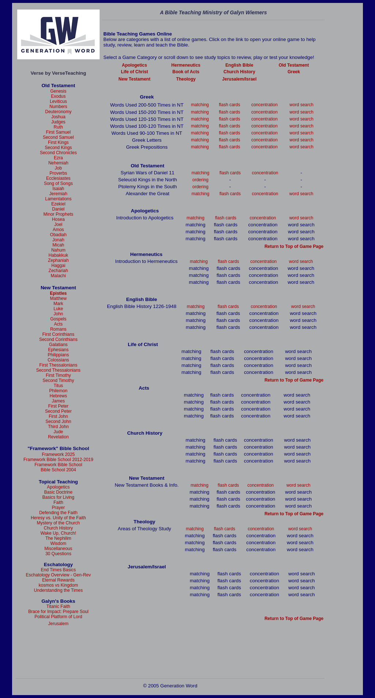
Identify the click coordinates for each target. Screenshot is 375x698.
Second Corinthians (58, 339)
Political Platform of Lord (58, 616)
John (58, 313)
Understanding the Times (58, 590)
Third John (58, 426)
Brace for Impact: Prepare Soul (58, 611)
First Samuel (58, 132)
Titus (58, 385)
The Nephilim (58, 538)
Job (58, 168)
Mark (58, 303)
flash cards (229, 104)
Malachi (58, 275)
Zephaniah (58, 260)
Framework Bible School (58, 464)
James (58, 401)
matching (200, 104)
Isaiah (58, 188)
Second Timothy (58, 380)
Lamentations (58, 198)
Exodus (58, 96)
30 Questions (58, 553)
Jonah (58, 239)
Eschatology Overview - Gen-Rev (58, 575)
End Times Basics (58, 569)
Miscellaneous (58, 548)
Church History (58, 528)
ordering (200, 179)
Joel (58, 224)
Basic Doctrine (58, 492)
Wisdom (58, 543)
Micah (58, 245)
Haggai (58, 265)
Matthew (58, 298)
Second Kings (58, 147)
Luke (58, 308)
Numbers (58, 106)
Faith (58, 502)
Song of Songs (58, 183)
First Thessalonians (58, 365)
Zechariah (58, 270)
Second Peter (58, 411)
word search (301, 104)
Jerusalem (58, 623)
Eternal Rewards (58, 580)
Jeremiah (58, 193)
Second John (58, 421)
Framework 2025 (58, 454)
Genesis (58, 91)
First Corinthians (58, 334)
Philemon (58, 390)
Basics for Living (58, 497)
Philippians (58, 354)
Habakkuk (58, 255)
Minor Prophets (58, 214)
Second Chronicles (58, 152)
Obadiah (58, 234)
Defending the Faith (58, 512)
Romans (58, 329)
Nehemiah (58, 163)
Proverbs (58, 173)
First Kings (58, 142)
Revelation (58, 436)
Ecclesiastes (58, 178)
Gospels (58, 319)
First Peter (58, 406)
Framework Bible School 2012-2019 (58, 459)
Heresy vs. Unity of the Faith (58, 517)
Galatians (58, 344)
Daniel (58, 209)
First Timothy (58, 375)
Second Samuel (58, 137)
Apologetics (58, 487)
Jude (58, 431)
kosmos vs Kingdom (58, 585)
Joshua (58, 116)
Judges (58, 122)
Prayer (58, 507)
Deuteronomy (58, 111)
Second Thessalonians (58, 370)
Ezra (58, 157)
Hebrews (58, 395)
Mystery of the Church (58, 523)
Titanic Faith (58, 606)
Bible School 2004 (58, 469)
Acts (58, 324)
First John (58, 416)
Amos (58, 229)
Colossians (58, 360)
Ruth (58, 127)
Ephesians (58, 349)
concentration (264, 104)
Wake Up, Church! (58, 533)
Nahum (58, 250)
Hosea (58, 219)
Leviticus (58, 101)
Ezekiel (58, 204)
